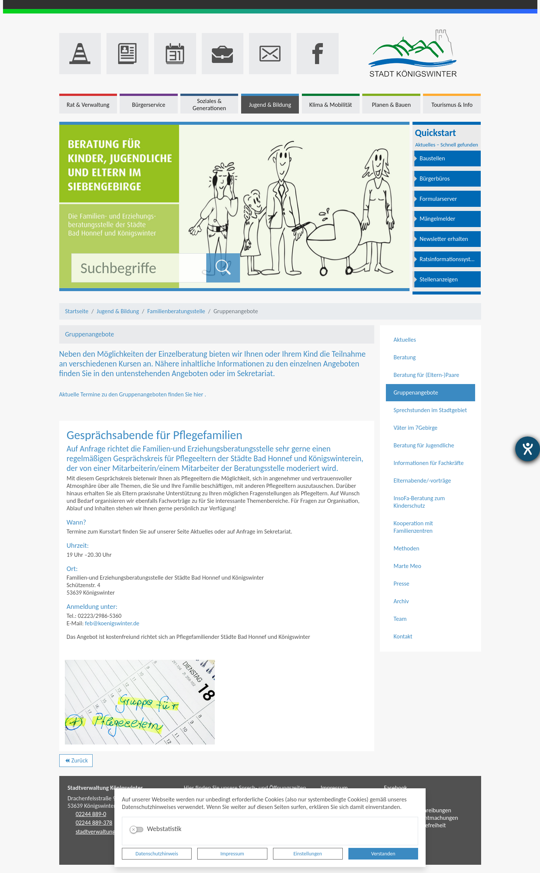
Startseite (76, 311)
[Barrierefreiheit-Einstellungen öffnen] (527, 448)
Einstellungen (308, 854)
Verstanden (383, 854)
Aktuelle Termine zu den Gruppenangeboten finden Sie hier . (132, 394)
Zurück (76, 762)
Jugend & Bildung (118, 311)
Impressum (232, 854)
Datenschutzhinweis (156, 854)
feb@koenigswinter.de (112, 623)
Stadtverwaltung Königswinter (105, 787)
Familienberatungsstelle (176, 311)
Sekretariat (255, 373)
